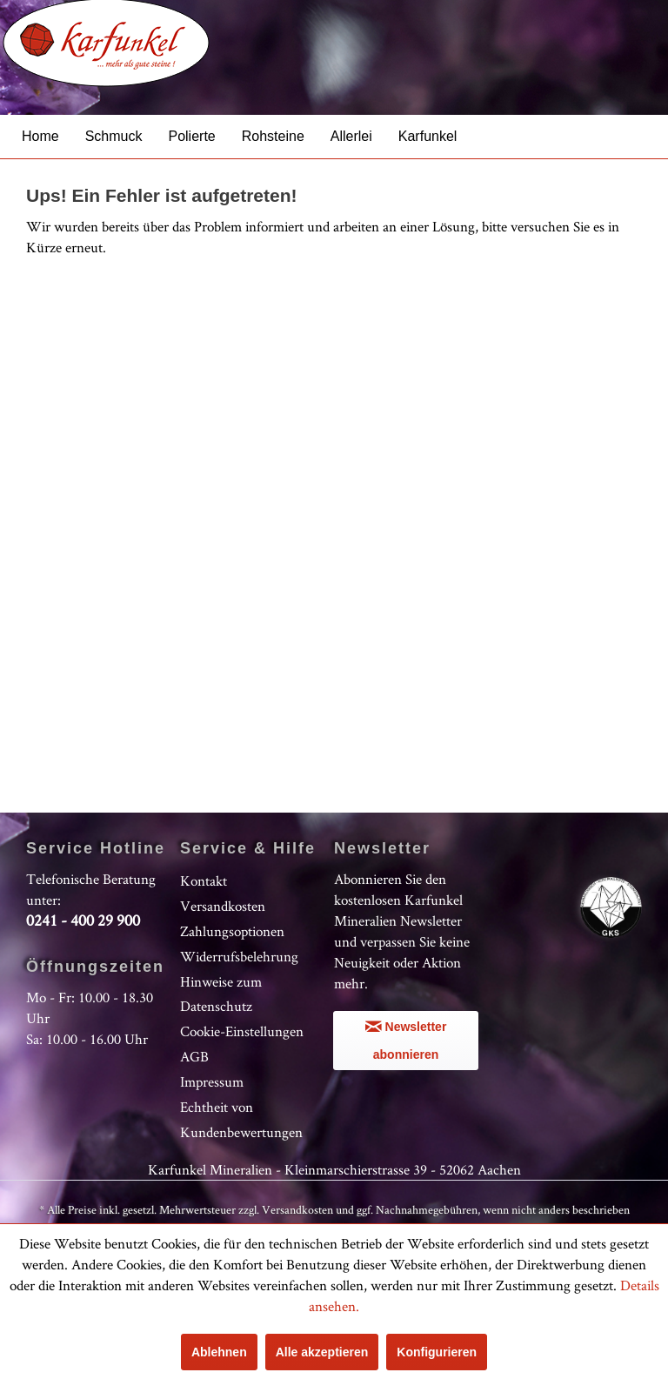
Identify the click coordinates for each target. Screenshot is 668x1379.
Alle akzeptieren (322, 1352)
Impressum (212, 1081)
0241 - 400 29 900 (83, 920)
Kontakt (203, 880)
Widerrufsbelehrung (239, 956)
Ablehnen (219, 1352)
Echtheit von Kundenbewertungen (241, 1119)
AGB (194, 1056)
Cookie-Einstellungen (242, 1031)
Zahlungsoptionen (232, 931)
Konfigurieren (437, 1352)
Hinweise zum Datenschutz (221, 994)
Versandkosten (222, 905)
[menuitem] (40, 136)
